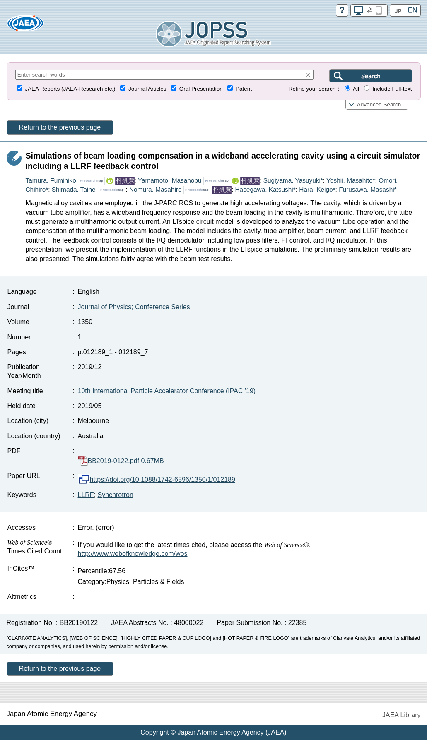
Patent (244, 89)
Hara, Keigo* (317, 189)
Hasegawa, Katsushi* (265, 189)
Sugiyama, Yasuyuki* (293, 180)
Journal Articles (147, 89)
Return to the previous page (60, 127)
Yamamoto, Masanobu (170, 180)
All (356, 89)
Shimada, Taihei (74, 189)
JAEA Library (401, 714)
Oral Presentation (201, 89)
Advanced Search (379, 104)
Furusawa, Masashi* (367, 189)
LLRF (86, 494)
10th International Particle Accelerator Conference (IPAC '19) (167, 390)
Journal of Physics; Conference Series (134, 306)
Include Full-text (392, 89)
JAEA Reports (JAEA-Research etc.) (70, 89)
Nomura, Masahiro (155, 189)
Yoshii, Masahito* (350, 180)
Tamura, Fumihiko (51, 180)
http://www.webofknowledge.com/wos (133, 553)
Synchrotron (115, 494)
